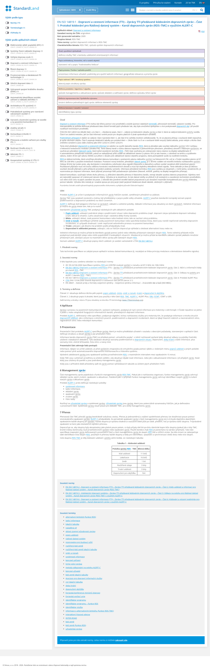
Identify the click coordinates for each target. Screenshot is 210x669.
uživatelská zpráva (74, 629)
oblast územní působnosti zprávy (80, 531)
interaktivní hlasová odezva (78, 614)
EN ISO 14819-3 (72, 272)
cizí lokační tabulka (74, 582)
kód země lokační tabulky (77, 574)
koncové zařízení (73, 560)
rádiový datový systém (75, 538)
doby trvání (169, 339)
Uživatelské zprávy (114, 403)
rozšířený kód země (74, 546)
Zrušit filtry (91, 10)
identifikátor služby (74, 607)
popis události (109, 293)
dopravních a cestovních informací (92, 146)
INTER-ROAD (71, 618)
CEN (67, 280)
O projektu (144, 2)
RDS (141, 146)
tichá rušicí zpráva (74, 564)
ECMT (156, 296)
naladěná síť (71, 528)
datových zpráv (85, 151)
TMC (127, 296)
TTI (121, 267)
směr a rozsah (129, 293)
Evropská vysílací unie (75, 596)
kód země (70, 621)
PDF (203, 31)
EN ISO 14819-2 (145, 241)
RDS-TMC (126, 374)
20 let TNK (190, 2)
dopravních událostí (69, 318)
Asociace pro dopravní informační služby (84, 578)
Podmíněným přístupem (70, 138)
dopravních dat (183, 126)
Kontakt (178, 2)
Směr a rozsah (72, 221)
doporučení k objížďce (154, 293)
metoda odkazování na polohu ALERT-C (83, 567)
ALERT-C (71, 194)
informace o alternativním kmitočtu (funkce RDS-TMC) (90, 611)
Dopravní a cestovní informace (87, 30)
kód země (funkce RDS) (76, 625)
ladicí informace (73, 520)
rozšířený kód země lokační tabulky (81, 549)
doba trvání (71, 585)
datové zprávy (140, 162)
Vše (193, 10)
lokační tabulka (72, 524)
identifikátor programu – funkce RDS (82, 603)
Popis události (72, 213)
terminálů (153, 124)
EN (202, 2)
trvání (139, 293)
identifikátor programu (76, 600)
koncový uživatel (73, 571)
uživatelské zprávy (79, 209)
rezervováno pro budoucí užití (79, 542)
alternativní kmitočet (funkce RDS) (81, 517)
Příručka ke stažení (161, 2)
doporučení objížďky (75, 589)
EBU (151, 296)
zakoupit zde (121, 640)
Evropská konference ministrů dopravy (83, 593)
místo (119, 293)
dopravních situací (143, 339)
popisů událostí (177, 349)
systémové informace (75, 386)
